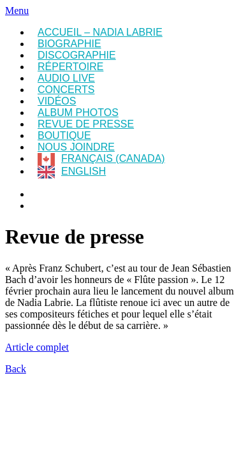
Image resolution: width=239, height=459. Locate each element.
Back (15, 368)
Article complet (37, 347)
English (83, 171)
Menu (17, 10)
